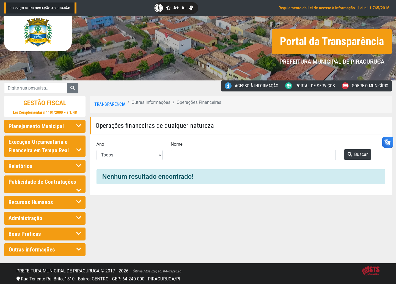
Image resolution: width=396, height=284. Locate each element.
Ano (100, 144)
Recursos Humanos (45, 202)
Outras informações (45, 249)
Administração (45, 218)
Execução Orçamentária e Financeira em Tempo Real (45, 146)
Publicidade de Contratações (45, 183)
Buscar (358, 154)
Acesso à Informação (251, 85)
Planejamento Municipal (45, 126)
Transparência (109, 104)
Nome (177, 144)
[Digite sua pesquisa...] (35, 88)
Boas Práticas (45, 234)
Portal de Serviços (310, 85)
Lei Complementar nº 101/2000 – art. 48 (45, 112)
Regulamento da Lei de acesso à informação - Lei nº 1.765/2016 (334, 8)
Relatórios (45, 166)
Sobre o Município (365, 85)
